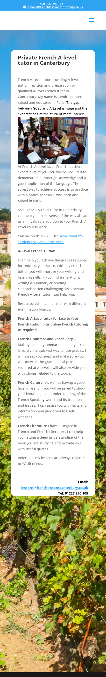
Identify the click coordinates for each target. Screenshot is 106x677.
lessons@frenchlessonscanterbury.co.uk (54, 487)
